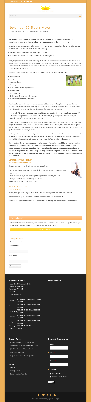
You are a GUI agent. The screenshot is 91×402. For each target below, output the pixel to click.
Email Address (15, 246)
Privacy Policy (15, 371)
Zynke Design (53, 399)
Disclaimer (13, 368)
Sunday (11, 329)
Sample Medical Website (18, 374)
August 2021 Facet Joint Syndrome (22, 343)
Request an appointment (59, 377)
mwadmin (14, 31)
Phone (53, 361)
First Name (13, 256)
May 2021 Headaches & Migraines (22, 356)
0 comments (44, 31)
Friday (11, 322)
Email (52, 353)
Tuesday (12, 306)
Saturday (12, 326)
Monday (11, 301)
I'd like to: (54, 370)
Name (53, 344)
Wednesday (13, 312)
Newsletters (34, 31)
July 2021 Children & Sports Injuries (22, 349)
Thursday (12, 317)
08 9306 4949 (14, 2)
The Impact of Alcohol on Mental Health (24, 346)
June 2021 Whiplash (17, 353)
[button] (15, 266)
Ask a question (56, 374)
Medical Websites (39, 399)
